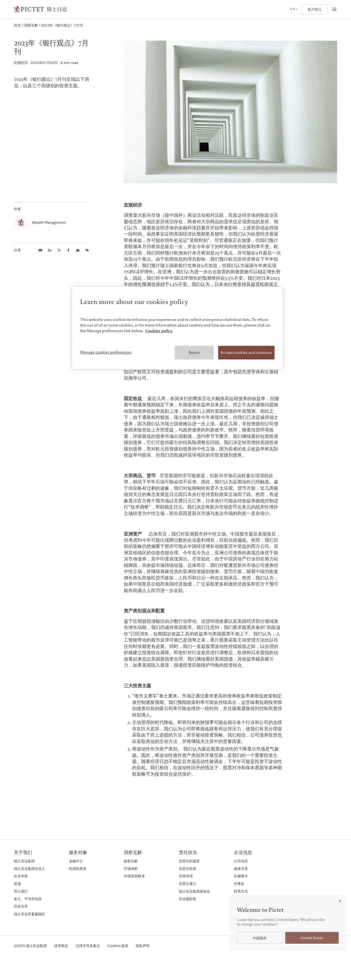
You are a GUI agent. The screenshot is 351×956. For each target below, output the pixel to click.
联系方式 (241, 891)
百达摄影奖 (187, 898)
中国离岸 (260, 938)
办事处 (239, 883)
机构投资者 (77, 868)
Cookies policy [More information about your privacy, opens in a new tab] (158, 330)
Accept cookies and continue (246, 352)
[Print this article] (40, 250)
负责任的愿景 (189, 861)
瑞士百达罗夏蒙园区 (29, 914)
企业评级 (21, 876)
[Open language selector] (294, 9)
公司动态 (241, 861)
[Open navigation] (334, 9)
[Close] (340, 901)
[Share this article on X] (59, 250)
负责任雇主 (187, 883)
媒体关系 (241, 868)
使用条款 (61, 946)
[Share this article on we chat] (87, 250)
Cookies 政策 (117, 946)
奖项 (17, 883)
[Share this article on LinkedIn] (49, 250)
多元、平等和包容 (28, 898)
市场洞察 (131, 868)
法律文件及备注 (88, 946)
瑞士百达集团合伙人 (29, 868)
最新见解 (131, 861)
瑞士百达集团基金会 (194, 891)
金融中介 (76, 861)
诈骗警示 (241, 876)
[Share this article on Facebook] (68, 250)
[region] (177, 328)
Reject (194, 352)
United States (312, 937)
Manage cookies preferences (105, 352)
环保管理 (186, 876)
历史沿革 (21, 906)
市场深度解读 (134, 876)
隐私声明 (143, 946)
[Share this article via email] (77, 250)
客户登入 (315, 9)
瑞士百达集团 (24, 861)
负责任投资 (187, 868)
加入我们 (21, 891)
